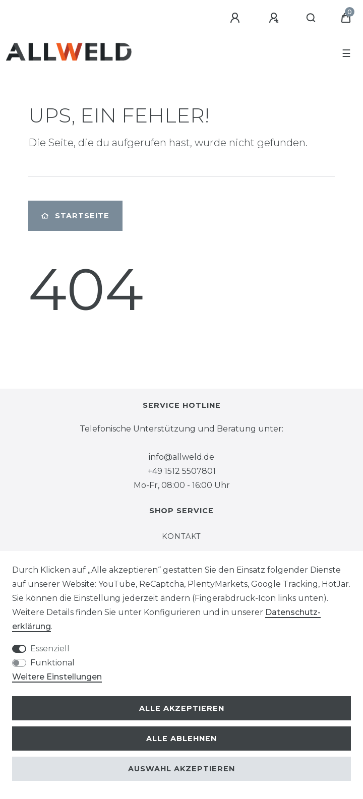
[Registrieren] (275, 18)
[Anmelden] (236, 18)
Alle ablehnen (181, 738)
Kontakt (181, 536)
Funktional (52, 662)
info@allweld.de (181, 457)
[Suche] (311, 18)
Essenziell (50, 648)
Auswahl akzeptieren (181, 768)
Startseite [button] (75, 215)
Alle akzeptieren (181, 708)
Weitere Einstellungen (57, 677)
